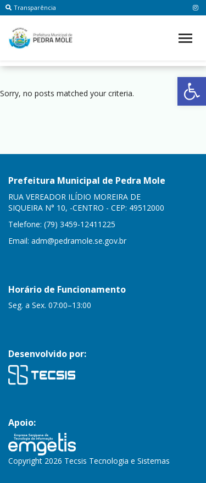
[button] (191, 91)
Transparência (30, 7)
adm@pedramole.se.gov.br (78, 240)
